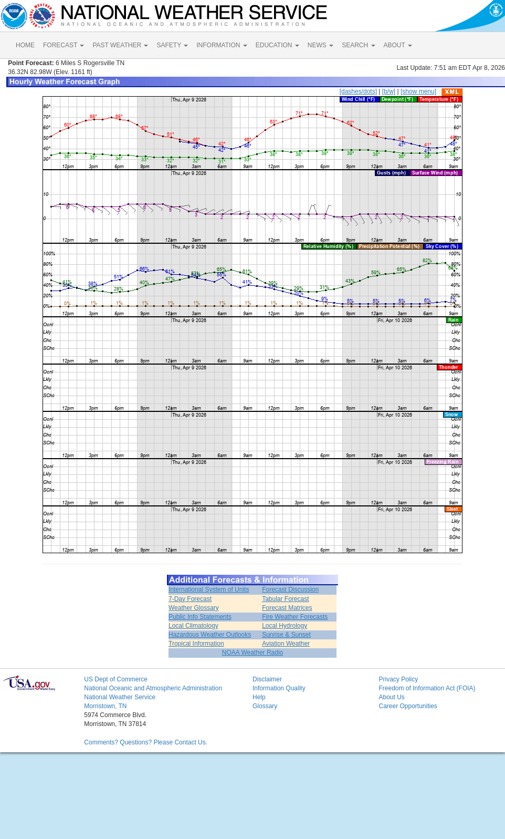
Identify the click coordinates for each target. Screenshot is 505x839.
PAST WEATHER (120, 45)
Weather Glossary (194, 608)
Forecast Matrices (287, 608)
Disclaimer (267, 679)
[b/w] (388, 91)
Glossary (264, 706)
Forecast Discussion (290, 589)
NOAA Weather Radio (252, 652)
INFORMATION (221, 45)
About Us (391, 697)
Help (259, 697)
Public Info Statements (200, 616)
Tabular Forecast (285, 599)
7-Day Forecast (190, 599)
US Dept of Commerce (116, 679)
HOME (25, 45)
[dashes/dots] (358, 91)
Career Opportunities (407, 706)
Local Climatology (193, 625)
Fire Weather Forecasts (295, 616)
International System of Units (209, 589)
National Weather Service (119, 697)
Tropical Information (196, 643)
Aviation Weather (286, 643)
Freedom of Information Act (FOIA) (426, 688)
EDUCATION (277, 45)
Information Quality (279, 688)
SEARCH (358, 45)
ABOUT (398, 45)
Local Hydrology (284, 625)
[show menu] (418, 91)
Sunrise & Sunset (286, 634)
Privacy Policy (398, 679)
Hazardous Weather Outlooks (210, 634)
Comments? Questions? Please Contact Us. (145, 742)
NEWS (320, 45)
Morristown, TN (105, 706)
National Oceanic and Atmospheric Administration (153, 688)
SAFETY (172, 45)
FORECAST (63, 45)
